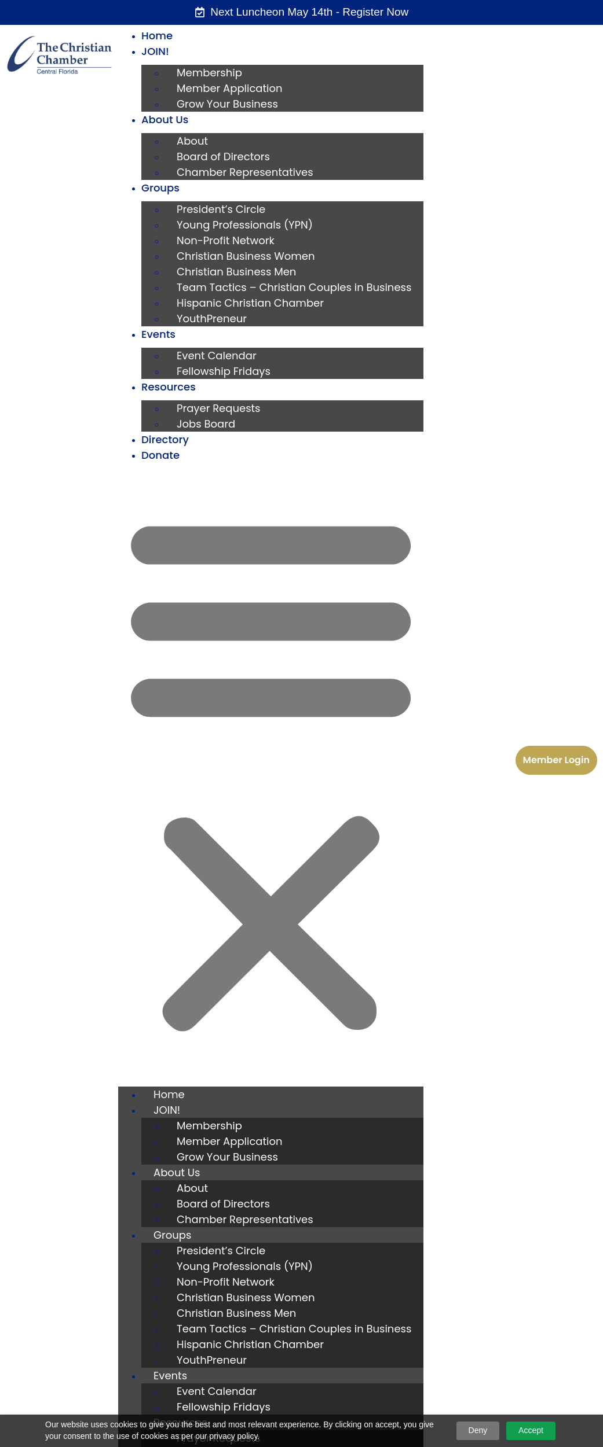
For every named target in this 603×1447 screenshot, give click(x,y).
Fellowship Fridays (224, 371)
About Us (164, 119)
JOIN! (155, 51)
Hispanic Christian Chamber (250, 303)
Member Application (229, 88)
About (192, 141)
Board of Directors (223, 156)
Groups (160, 188)
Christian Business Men (236, 271)
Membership (209, 72)
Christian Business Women (246, 256)
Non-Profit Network (226, 240)
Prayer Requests (218, 408)
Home (157, 35)
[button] (270, 772)
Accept (530, 1430)
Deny (478, 1430)
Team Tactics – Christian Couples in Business (294, 287)
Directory (165, 439)
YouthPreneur (212, 318)
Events (158, 334)
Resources (168, 387)
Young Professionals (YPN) (245, 225)
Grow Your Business (227, 104)
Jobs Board (206, 424)
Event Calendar (217, 355)
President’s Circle (221, 209)
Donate (160, 455)
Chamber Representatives (245, 172)
